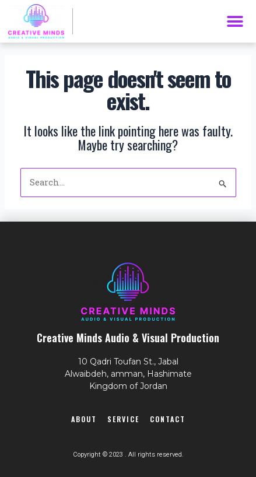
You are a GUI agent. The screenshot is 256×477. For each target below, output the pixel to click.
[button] (235, 21)
